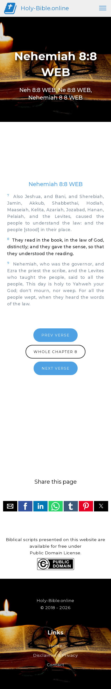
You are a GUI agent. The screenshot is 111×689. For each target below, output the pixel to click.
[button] (10, 506)
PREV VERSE (55, 335)
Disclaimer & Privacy (55, 655)
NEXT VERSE (56, 368)
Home (55, 645)
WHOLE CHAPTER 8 (55, 351)
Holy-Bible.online (45, 8)
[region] (55, 156)
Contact (55, 664)
